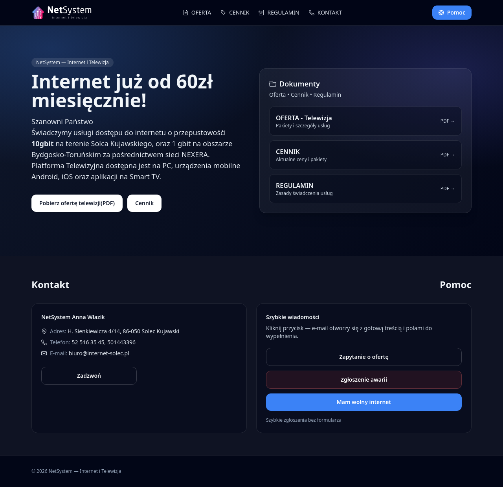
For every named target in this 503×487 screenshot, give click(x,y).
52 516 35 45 (88, 342)
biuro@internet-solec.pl (99, 353)
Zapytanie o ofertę (363, 356)
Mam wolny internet (364, 402)
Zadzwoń (89, 375)
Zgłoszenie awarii (364, 379)
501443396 (121, 342)
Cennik (144, 203)
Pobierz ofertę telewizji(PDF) (77, 203)
